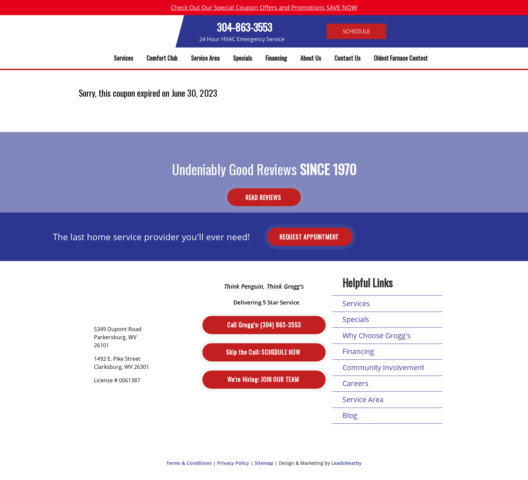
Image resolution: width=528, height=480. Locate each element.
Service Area (205, 58)
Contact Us (347, 58)
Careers (355, 383)
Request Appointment (309, 236)
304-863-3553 (244, 27)
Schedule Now (264, 352)
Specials (242, 58)
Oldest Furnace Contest (401, 58)
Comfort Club (161, 58)
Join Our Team (263, 379)
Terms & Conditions (189, 463)
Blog (349, 415)
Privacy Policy (233, 463)
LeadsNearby (346, 463)
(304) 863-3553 (264, 324)
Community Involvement (383, 367)
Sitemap (264, 463)
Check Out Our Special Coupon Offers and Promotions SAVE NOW (264, 7)
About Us (310, 58)
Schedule (356, 31)
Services (123, 58)
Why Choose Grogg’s (376, 335)
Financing (276, 58)
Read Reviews (264, 197)
